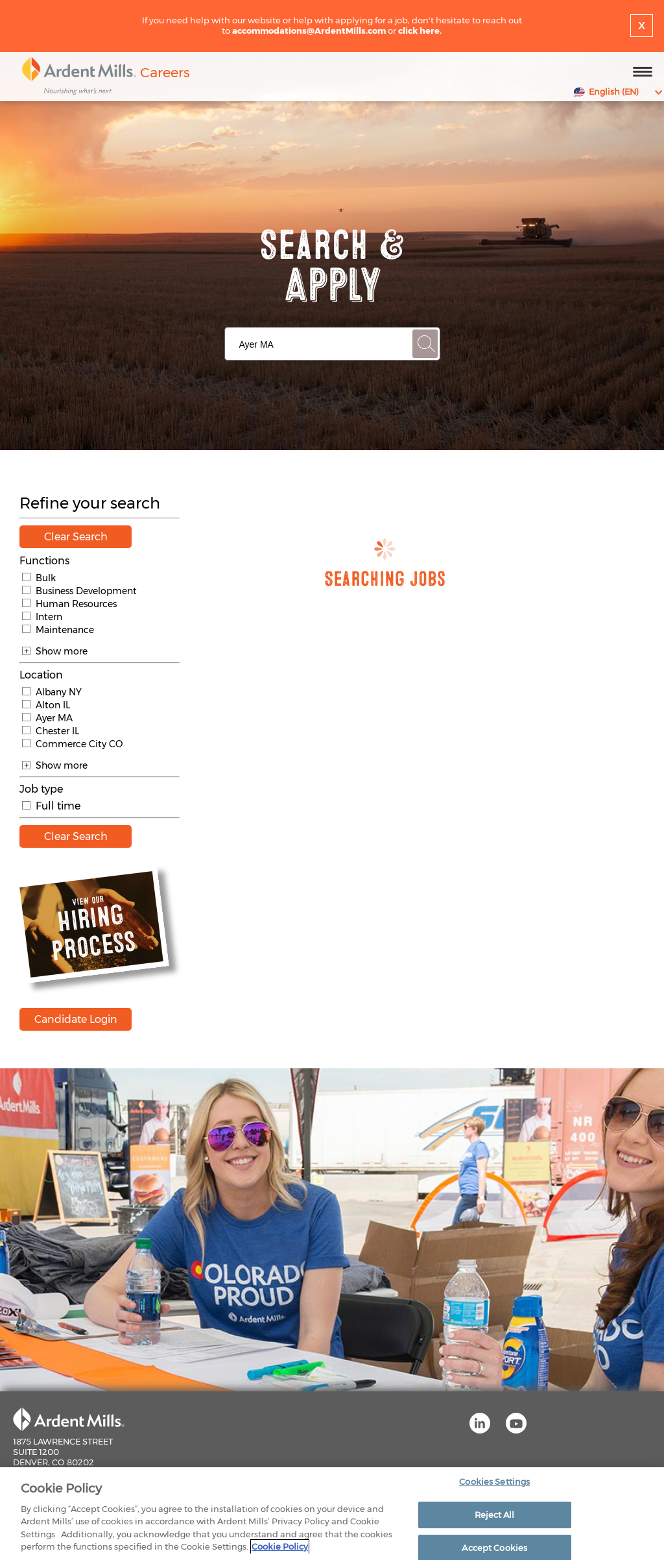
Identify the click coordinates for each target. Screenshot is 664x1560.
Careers (165, 72)
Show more (55, 651)
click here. (420, 30)
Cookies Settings (494, 1484)
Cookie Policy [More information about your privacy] (280, 1549)
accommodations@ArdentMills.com (309, 30)
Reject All (494, 1517)
